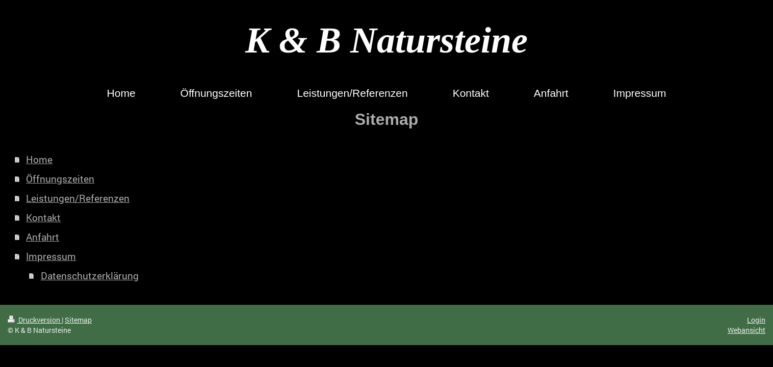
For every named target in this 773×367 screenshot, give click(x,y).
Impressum (51, 256)
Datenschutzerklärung (90, 275)
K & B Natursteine (386, 40)
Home (39, 159)
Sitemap (78, 320)
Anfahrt (42, 236)
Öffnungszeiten (60, 178)
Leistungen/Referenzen (78, 198)
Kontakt (43, 217)
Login (756, 320)
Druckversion (35, 320)
